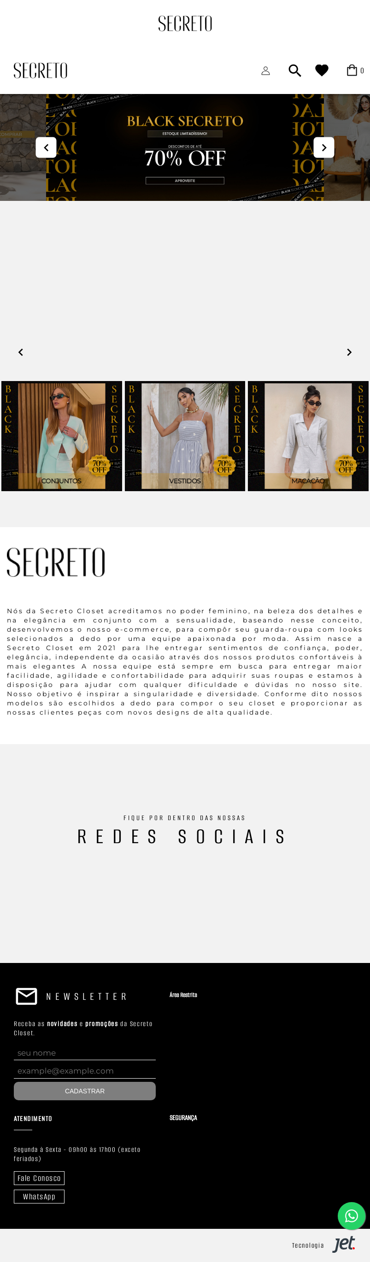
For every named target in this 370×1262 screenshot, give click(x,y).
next (324, 147)
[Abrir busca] (294, 70)
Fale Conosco (39, 1178)
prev (46, 147)
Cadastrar (85, 1091)
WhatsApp (39, 1196)
